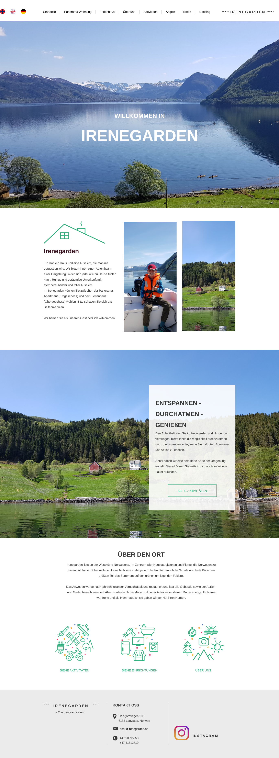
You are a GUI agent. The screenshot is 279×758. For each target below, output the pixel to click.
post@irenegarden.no (134, 729)
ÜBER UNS (203, 670)
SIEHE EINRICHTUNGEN (139, 670)
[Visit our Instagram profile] (181, 733)
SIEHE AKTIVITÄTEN (74, 670)
